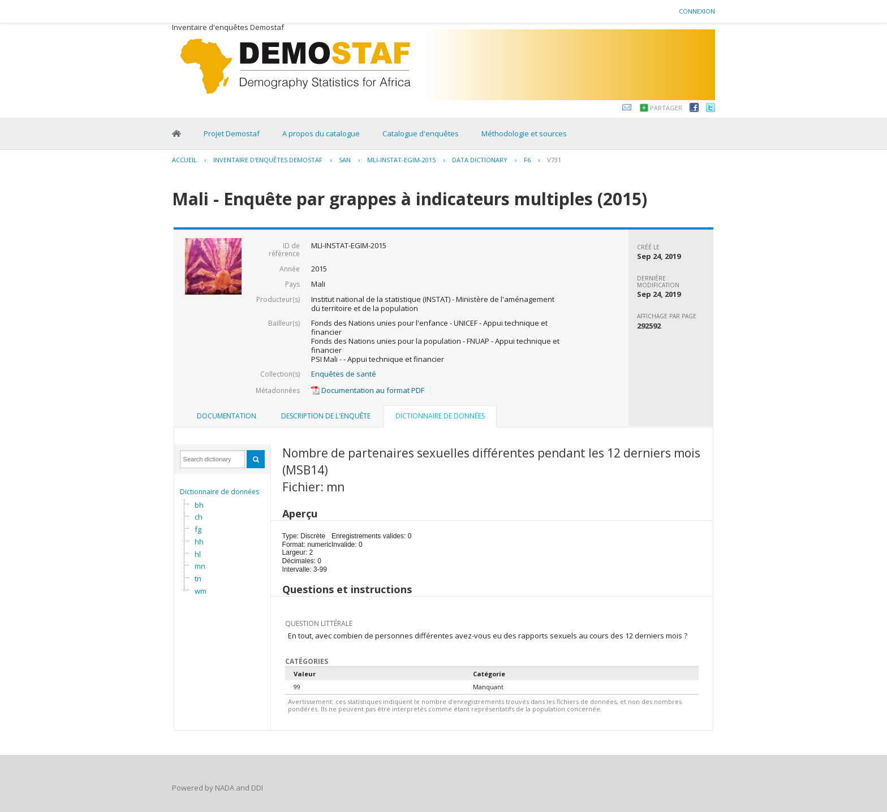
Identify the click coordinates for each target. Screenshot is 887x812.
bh (199, 504)
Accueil (184, 160)
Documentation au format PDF (367, 390)
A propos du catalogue (321, 133)
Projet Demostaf (232, 133)
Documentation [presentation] (226, 416)
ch (199, 516)
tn (198, 578)
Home (176, 133)
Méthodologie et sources (524, 133)
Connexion (697, 11)
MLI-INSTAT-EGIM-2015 (401, 160)
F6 (527, 160)
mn (200, 566)
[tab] (226, 416)
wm (200, 590)
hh (199, 541)
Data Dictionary (479, 160)
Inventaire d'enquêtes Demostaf (267, 160)
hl (198, 554)
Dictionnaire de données (219, 491)
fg (198, 529)
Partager (666, 107)
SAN (345, 160)
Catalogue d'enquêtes (420, 133)
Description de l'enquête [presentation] (326, 416)
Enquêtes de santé (343, 374)
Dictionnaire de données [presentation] (440, 416)
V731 (554, 160)
